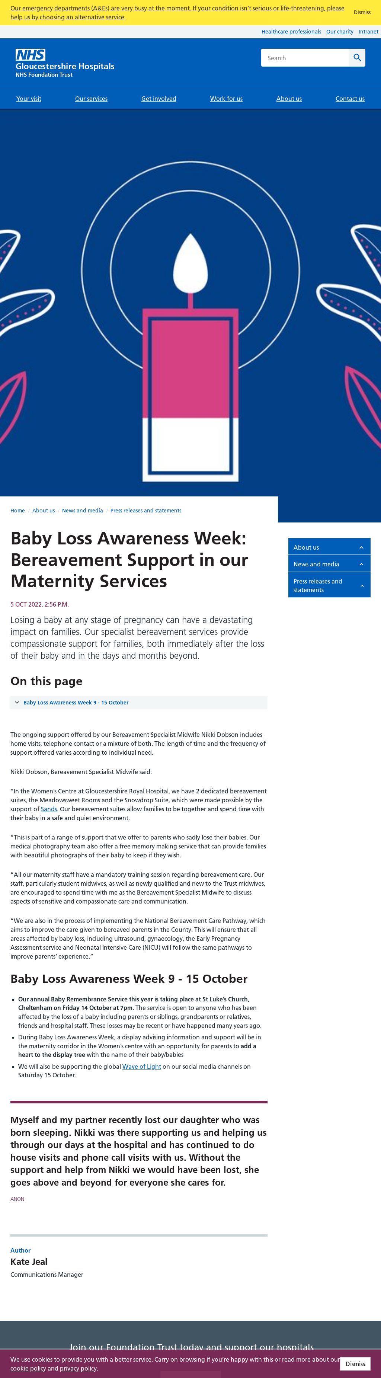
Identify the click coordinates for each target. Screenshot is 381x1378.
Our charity (339, 31)
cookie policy (28, 1368)
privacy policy (78, 1368)
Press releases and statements (146, 510)
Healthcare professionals (291, 31)
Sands (49, 809)
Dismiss (355, 1364)
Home (17, 510)
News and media (82, 510)
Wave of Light (141, 1066)
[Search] (357, 58)
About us (43, 510)
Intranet (368, 31)
